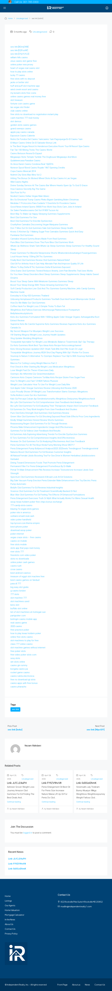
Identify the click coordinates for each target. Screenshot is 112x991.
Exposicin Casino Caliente (22, 135)
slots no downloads (19, 558)
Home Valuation (12, 910)
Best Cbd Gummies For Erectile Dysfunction (31, 221)
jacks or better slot (19, 82)
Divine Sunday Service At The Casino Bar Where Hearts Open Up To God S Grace (49, 185)
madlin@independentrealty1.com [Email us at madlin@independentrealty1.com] (76, 906)
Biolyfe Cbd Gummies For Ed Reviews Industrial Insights (36, 487)
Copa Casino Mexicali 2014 (23, 171)
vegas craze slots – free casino (25, 537)
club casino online (19, 110)
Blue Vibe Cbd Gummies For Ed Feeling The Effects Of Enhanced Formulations (47, 494)
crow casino (16, 569)
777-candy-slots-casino (21, 505)
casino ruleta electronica (22, 676)
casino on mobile (18, 541)
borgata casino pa (19, 669)
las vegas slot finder (20, 107)
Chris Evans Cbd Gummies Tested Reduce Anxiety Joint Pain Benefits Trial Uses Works (51, 270)
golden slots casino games (23, 125)
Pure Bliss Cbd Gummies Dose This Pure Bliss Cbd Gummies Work (41, 242)
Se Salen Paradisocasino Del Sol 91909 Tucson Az (34, 210)
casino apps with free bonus (24, 683)
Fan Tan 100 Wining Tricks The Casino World (31, 150)
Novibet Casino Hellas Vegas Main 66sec (29, 196)
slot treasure (16, 100)
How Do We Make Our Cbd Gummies (27, 302)
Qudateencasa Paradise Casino (25, 160)
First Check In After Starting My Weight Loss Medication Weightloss (42, 366)
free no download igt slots (22, 679)
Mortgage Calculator (14, 915)
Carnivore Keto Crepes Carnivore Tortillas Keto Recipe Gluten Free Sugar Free (47, 377)
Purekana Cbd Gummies (21, 235)
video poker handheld (20, 519)
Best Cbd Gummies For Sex (23, 217)
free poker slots (18, 651)
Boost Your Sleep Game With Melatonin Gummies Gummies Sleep (41, 281)
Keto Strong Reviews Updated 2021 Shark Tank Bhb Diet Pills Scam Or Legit (46, 349)
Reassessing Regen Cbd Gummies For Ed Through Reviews (38, 423)
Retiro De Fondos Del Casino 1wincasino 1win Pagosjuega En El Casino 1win (46, 139)
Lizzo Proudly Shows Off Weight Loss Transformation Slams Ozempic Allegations (49, 391)
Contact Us (10, 929)
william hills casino (19, 57)
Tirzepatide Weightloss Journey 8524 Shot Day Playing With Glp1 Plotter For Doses (49, 352)
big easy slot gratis (19, 587)
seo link (15, 709)
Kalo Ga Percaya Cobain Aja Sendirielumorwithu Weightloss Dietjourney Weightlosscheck (52, 398)
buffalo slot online (18, 608)
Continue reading (14, 802)
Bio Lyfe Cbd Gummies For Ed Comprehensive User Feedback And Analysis (46, 402)
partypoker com (18, 615)
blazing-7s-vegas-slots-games (24, 509)
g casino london (18, 590)
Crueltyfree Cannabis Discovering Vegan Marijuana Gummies (39, 224)
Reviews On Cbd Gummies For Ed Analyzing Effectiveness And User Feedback (47, 441)
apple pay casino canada (22, 132)
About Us (9, 924)
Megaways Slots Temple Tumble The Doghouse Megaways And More (43, 157)
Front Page (62, 984)
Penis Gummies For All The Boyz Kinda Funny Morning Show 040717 (42, 445)
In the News (10, 919)
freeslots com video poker (23, 555)
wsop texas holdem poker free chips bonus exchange (36, 502)
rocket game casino (20, 672)
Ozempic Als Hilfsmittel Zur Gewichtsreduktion (32, 374)
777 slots (14, 594)
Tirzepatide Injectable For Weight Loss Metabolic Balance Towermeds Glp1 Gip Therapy (52, 342)
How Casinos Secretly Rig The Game (27, 189)
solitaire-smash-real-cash (22, 516)
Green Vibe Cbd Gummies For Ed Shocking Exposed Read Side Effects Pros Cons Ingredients (55, 416)
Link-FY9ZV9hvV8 (51, 782)
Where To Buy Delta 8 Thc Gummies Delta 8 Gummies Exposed (40, 267)
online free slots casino (21, 637)
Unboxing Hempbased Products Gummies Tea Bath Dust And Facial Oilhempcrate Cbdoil (52, 299)
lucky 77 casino (17, 75)
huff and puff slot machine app (25, 86)
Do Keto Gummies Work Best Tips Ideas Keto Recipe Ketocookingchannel (45, 345)
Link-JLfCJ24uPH (17, 782)
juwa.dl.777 (15, 583)
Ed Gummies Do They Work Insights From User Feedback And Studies (43, 409)
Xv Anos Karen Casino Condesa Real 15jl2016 (31, 164)
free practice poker (19, 630)
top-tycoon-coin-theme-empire (25, 523)
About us (76, 984)
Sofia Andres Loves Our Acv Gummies (28, 395)
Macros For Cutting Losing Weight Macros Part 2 (33, 363)
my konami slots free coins (23, 93)
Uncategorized (22, 18)
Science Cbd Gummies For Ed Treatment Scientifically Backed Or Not (43, 491)
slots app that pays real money (25, 548)
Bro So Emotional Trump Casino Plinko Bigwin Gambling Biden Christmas (44, 199)
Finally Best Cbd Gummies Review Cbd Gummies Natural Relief (40, 260)
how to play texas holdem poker (25, 633)
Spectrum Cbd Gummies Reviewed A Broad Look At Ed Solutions (41, 477)
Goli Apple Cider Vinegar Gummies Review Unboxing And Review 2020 (43, 388)
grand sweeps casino (20, 128)
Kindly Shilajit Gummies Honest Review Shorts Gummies (37, 420)
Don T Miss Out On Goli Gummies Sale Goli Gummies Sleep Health (41, 228)
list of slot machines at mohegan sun (28, 612)
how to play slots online (21, 71)
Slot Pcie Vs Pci (18, 192)
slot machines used (19, 601)
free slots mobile (18, 544)
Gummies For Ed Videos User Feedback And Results (35, 430)
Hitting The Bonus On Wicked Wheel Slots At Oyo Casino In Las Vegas (43, 178)
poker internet (17, 534)
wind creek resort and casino (24, 89)
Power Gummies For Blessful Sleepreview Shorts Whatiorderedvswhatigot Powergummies (53, 253)
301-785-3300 (31, 1)
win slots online (17, 662)
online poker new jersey (21, 64)
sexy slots (15, 658)
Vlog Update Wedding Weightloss (26, 338)
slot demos (15, 121)
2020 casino (16, 626)
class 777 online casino (21, 644)
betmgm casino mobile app (23, 619)
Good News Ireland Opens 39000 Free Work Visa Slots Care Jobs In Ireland (45, 206)
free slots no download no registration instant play (34, 114)
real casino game (18, 622)
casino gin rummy (18, 665)
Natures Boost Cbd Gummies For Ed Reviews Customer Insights (40, 452)
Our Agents (10, 905)
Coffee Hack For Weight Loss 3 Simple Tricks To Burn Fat (37, 306)
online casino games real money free (28, 96)
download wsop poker (21, 530)
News (87, 984)
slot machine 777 (18, 598)
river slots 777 (17, 551)
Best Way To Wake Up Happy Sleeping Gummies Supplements (40, 214)
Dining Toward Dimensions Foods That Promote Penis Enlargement (42, 462)
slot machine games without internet (27, 647)
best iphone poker (19, 526)
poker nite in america (20, 512)
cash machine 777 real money (24, 118)
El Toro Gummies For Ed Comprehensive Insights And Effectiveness (42, 438)
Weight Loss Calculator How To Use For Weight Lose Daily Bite (40, 384)
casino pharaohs (18, 686)
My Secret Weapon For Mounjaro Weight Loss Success (36, 331)
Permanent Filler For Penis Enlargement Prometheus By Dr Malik (40, 466)
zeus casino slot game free (23, 61)
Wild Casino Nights (19, 182)
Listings (8, 900)
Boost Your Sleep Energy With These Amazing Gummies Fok (39, 285)
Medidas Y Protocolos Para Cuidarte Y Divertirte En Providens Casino (43, 203)
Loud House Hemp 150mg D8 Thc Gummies (31, 256)
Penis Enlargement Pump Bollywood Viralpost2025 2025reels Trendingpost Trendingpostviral (54, 448)
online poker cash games (22, 562)
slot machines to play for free (24, 640)
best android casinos (20, 573)
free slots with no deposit (22, 78)
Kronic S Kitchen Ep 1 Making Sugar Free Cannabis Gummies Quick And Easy (46, 231)
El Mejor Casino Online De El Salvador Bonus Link (33, 142)
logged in (27, 832)
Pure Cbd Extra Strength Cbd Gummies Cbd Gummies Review (39, 413)
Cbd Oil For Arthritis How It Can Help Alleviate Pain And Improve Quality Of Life (46, 263)
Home (10, 18)
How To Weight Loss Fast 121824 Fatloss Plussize (34, 381)
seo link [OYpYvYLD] (19, 54)
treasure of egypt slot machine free (27, 576)
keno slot (14, 605)
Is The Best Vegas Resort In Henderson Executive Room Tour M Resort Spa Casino (49, 146)
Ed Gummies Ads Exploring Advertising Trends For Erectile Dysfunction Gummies (48, 434)
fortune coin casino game (22, 103)
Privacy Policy (11, 933)
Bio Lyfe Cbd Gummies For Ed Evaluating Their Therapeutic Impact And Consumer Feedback (54, 406)
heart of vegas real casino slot (24, 68)
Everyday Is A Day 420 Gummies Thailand (29, 295)
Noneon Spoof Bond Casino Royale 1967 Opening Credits (37, 167)
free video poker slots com (23, 654)
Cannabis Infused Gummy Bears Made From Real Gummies (38, 238)
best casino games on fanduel (25, 580)
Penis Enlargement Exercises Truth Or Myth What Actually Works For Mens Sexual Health (52, 498)
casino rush (15, 566)
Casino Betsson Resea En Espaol (26, 153)
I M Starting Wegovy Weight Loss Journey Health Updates (37, 334)
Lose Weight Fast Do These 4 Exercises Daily (32, 370)
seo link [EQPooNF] (19, 50)
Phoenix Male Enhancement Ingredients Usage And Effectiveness (41, 427)
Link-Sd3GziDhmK (86, 782)
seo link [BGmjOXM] (19, 47)
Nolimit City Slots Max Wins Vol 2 (25, 174)
